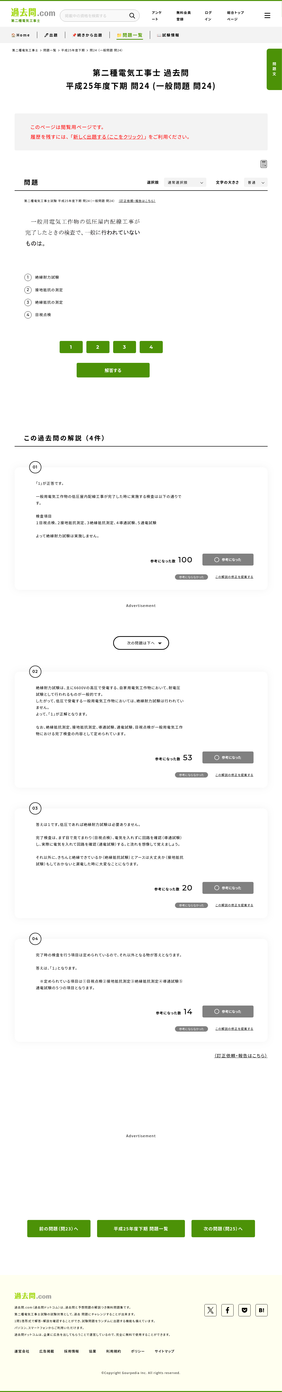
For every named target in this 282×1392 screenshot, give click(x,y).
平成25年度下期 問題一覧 (141, 1228)
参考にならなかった (191, 577)
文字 (227, 182)
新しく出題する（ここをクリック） (108, 136)
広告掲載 (47, 1351)
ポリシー (138, 1351)
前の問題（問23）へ (59, 1228)
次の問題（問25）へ (223, 1228)
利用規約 (113, 1351)
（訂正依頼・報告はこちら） (137, 201)
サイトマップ (165, 1351)
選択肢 (153, 182)
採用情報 (71, 1351)
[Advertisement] (141, 1176)
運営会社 (22, 1351)
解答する (113, 370)
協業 (93, 1351)
